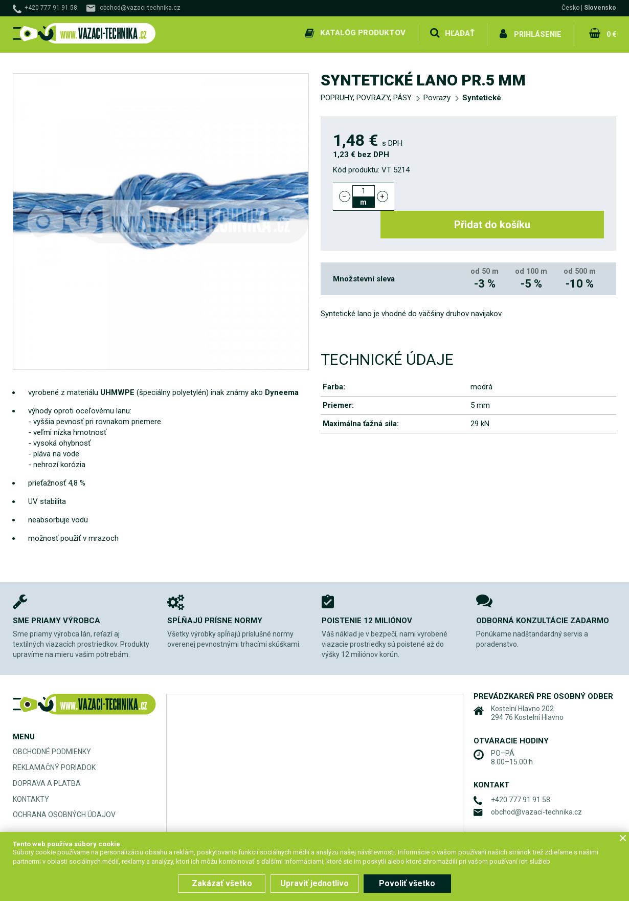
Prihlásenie (538, 32)
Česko (570, 7)
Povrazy (437, 95)
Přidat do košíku (505, 193)
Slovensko (600, 7)
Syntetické (481, 95)
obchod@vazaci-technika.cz (140, 7)
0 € (610, 32)
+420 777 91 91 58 (51, 7)
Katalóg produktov (362, 32)
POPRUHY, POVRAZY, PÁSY (366, 95)
